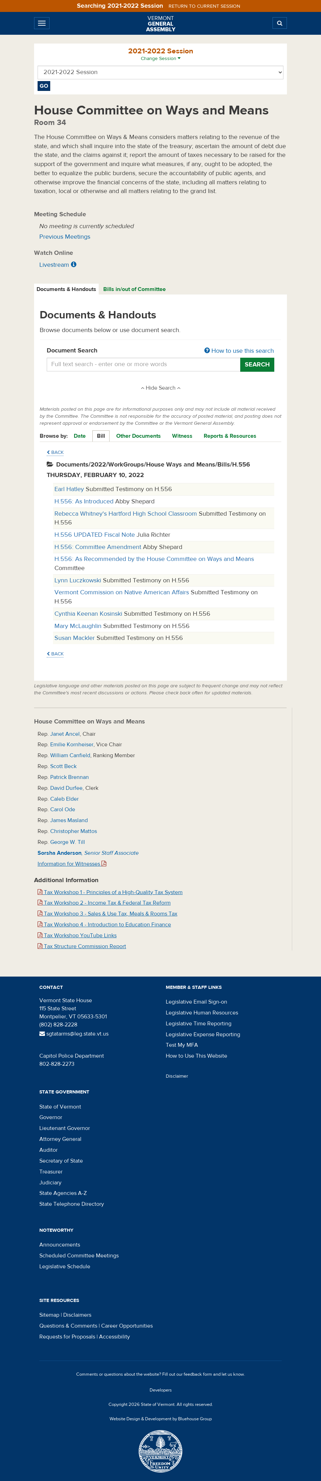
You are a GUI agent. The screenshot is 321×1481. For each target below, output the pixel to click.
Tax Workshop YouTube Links (77, 935)
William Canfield (70, 755)
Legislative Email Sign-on (196, 1001)
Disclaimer (177, 1076)
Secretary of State (61, 1160)
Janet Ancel (65, 734)
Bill (101, 435)
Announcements (59, 1244)
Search (257, 365)
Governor (50, 1117)
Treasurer (51, 1171)
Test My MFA (182, 1045)
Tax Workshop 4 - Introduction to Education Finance (104, 924)
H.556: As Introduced (84, 501)
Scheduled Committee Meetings (79, 1255)
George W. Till (67, 842)
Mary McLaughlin (78, 626)
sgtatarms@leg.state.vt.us (74, 1033)
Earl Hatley (70, 489)
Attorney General (60, 1139)
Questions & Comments (68, 1325)
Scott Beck (63, 766)
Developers (161, 1390)
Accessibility (114, 1336)
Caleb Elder (64, 798)
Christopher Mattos (73, 831)
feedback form (198, 1374)
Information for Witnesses (72, 863)
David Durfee (66, 788)
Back (55, 452)
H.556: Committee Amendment (98, 547)
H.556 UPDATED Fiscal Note (95, 535)
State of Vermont (60, 1106)
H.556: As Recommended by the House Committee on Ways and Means (154, 559)
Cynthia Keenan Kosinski (89, 614)
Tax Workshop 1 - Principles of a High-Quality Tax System (110, 892)
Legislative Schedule (64, 1266)
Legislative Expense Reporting (203, 1034)
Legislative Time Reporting (198, 1023)
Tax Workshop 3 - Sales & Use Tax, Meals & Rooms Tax (107, 913)
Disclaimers (77, 1314)
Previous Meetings (64, 237)
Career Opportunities (127, 1325)
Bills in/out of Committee (134, 289)
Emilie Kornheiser (71, 744)
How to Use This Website (196, 1055)
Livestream (54, 265)
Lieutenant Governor (64, 1128)
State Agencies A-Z (63, 1193)
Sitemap (49, 1314)
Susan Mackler (75, 638)
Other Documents (138, 435)
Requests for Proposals (67, 1336)
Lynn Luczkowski (78, 580)
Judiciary (50, 1182)
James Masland (69, 820)
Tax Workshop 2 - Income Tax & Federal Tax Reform (104, 902)
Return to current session (204, 6)
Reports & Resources (230, 435)
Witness (182, 435)
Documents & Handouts (66, 289)
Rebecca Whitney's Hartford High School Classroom (126, 514)
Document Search (160, 351)
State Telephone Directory (71, 1204)
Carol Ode (62, 809)
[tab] (66, 289)
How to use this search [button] (239, 351)
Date (80, 435)
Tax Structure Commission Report (82, 946)
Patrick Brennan (69, 777)
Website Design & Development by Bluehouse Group (161, 1419)
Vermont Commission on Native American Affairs (122, 592)
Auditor (48, 1149)
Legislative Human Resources (202, 1012)
